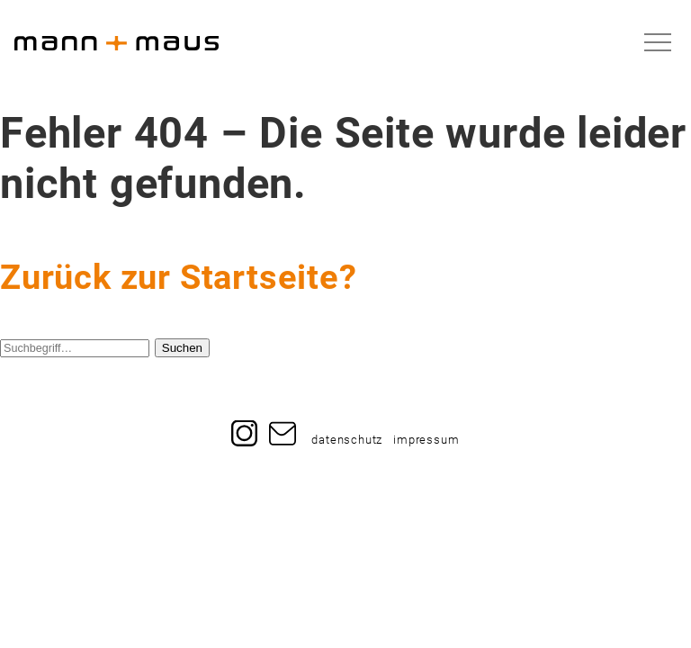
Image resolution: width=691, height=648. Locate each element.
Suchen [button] (182, 348)
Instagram (244, 426)
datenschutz (346, 440)
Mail (282, 426)
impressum (426, 440)
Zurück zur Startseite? (178, 277)
